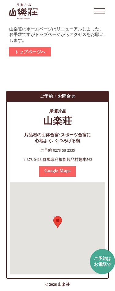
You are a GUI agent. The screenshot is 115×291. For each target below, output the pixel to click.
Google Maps (57, 170)
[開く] (99, 11)
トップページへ (30, 51)
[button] (58, 222)
